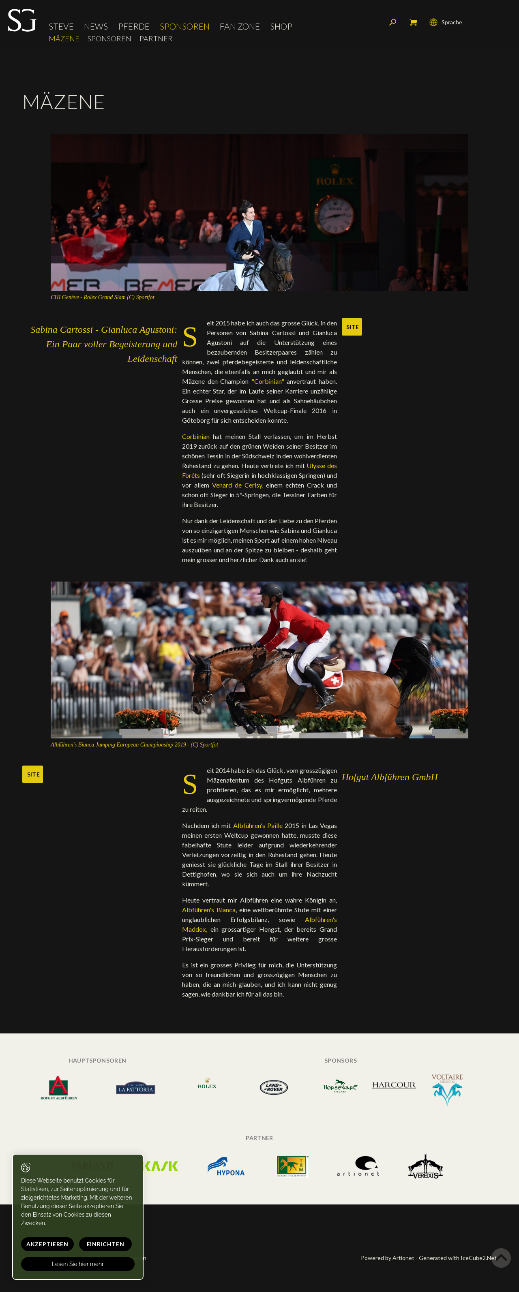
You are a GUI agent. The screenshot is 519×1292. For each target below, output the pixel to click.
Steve (61, 26)
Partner (156, 38)
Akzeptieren (47, 1244)
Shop (281, 26)
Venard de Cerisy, (237, 485)
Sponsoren (185, 26)
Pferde (134, 26)
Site (352, 326)
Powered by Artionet (387, 1257)
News (96, 26)
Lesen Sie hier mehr (78, 1264)
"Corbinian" (269, 381)
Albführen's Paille (259, 825)
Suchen (393, 22)
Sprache (445, 22)
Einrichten (105, 1244)
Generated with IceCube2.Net (458, 1257)
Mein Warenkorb (413, 22)
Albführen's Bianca (209, 909)
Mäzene (64, 38)
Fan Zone (240, 26)
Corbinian (196, 436)
